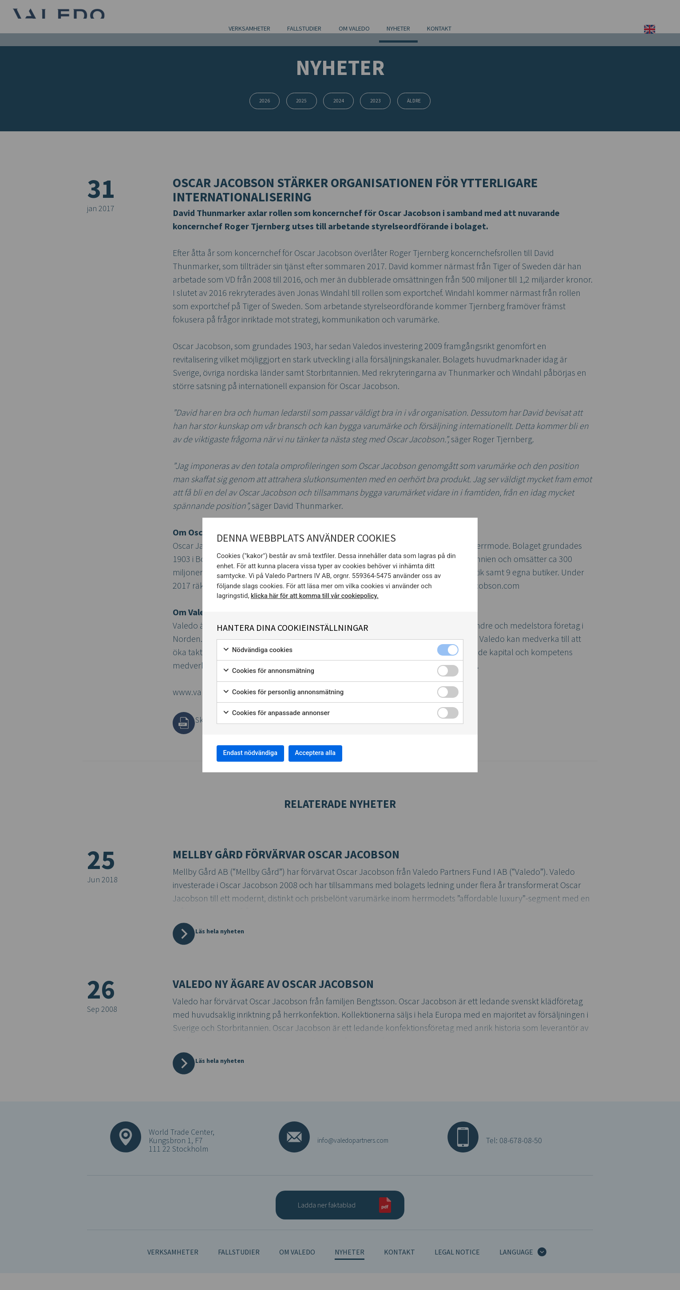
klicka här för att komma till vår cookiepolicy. (317, 593)
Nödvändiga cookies (257, 647)
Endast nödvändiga (256, 753)
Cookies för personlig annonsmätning (283, 689)
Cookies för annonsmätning (268, 668)
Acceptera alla (332, 753)
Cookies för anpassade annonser (276, 710)
